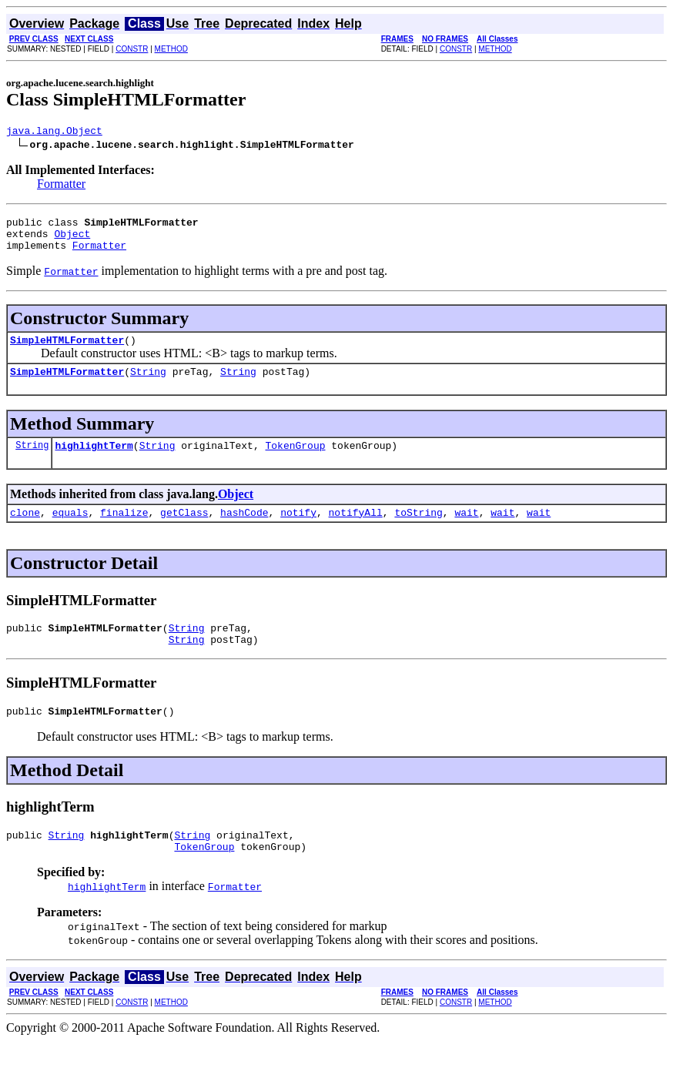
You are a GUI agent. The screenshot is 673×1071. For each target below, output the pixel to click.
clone (25, 530)
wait (466, 530)
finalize (124, 530)
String (148, 385)
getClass (184, 530)
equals (70, 530)
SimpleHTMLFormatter (67, 351)
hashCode (244, 530)
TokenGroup (295, 461)
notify (298, 530)
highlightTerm (93, 461)
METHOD (171, 49)
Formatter (61, 185)
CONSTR (132, 49)
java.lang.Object (54, 132)
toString (418, 530)
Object (72, 240)
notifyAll (356, 530)
